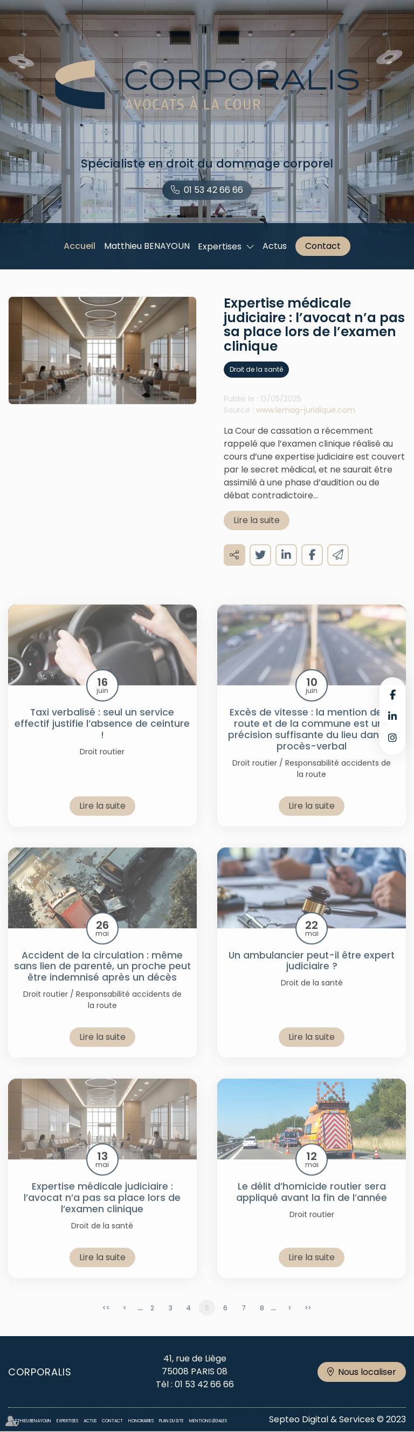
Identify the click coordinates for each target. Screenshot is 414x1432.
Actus (275, 246)
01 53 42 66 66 (213, 190)
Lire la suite (256, 533)
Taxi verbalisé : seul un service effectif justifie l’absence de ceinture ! (102, 737)
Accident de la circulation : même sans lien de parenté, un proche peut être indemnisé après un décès (102, 980)
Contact (323, 246)
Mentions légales (208, 1421)
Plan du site (171, 1421)
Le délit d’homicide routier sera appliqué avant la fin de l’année (311, 1205)
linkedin (392, 716)
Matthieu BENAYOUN (147, 246)
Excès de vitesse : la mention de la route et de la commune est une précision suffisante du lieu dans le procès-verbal (311, 742)
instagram (392, 737)
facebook (392, 694)
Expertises (220, 246)
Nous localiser (367, 1372)
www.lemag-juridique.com (305, 423)
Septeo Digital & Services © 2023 (337, 1419)
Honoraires (141, 1421)
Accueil (79, 246)
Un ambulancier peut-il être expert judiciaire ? (312, 974)
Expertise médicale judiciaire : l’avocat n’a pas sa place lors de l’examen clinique (102, 1211)
